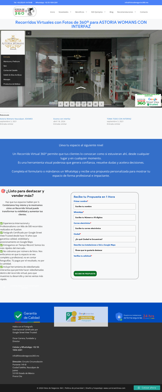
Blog (111, 12)
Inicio (52, 12)
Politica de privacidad (74, 388)
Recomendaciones (127, 12)
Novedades (66, 12)
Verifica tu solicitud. (83, 256)
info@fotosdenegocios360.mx (136, 2)
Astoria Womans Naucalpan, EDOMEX (16, 119)
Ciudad (77, 234)
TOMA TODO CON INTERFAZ (119, 119)
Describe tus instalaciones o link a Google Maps (94, 245)
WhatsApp (79, 212)
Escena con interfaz (61, 119)
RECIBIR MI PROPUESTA (85, 273)
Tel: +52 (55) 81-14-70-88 (23, 2)
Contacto (144, 12)
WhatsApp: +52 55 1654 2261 (47, 2)
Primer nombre (81, 201)
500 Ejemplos (99, 12)
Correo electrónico (82, 223)
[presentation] (93, 263)
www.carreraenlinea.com (114, 388)
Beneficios (82, 12)
